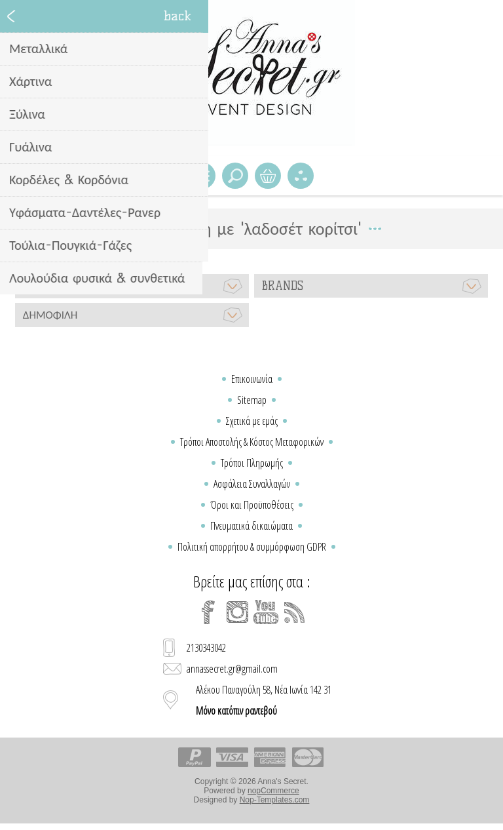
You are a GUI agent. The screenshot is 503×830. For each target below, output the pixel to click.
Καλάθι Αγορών (268, 176)
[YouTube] (266, 612)
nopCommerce (273, 790)
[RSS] (294, 612)
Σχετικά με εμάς (252, 421)
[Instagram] (237, 612)
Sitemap (252, 400)
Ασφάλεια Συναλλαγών (252, 484)
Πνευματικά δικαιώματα (251, 526)
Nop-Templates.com (275, 799)
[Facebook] (208, 612)
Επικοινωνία (251, 379)
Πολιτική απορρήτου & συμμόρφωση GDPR (251, 547)
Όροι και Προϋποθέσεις (251, 505)
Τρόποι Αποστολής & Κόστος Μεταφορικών (252, 442)
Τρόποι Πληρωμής (252, 463)
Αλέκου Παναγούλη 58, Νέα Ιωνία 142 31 (263, 700)
